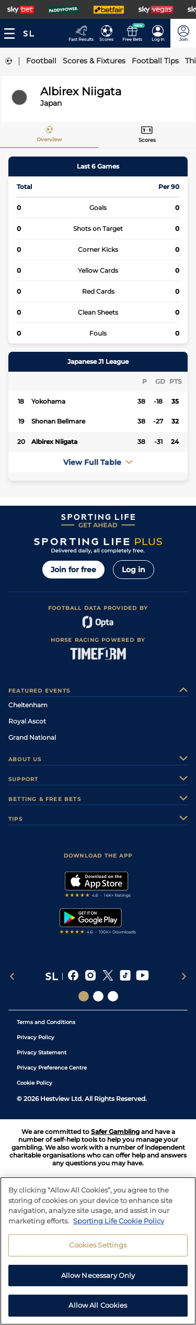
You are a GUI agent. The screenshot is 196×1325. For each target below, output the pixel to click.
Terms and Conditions (46, 1022)
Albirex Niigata (54, 442)
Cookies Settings (97, 1248)
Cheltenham (28, 705)
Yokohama (48, 401)
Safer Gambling (115, 1131)
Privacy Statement (41, 1052)
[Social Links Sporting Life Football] (113, 996)
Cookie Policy (34, 1082)
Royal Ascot (27, 721)
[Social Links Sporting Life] (83, 996)
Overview (49, 139)
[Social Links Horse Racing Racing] (98, 996)
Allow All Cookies (97, 1309)
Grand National (32, 737)
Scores (147, 140)
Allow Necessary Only (98, 1279)
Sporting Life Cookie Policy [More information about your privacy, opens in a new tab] (118, 1224)
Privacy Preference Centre (52, 1067)
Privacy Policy (35, 1037)
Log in (133, 569)
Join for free (73, 569)
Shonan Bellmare (58, 421)
